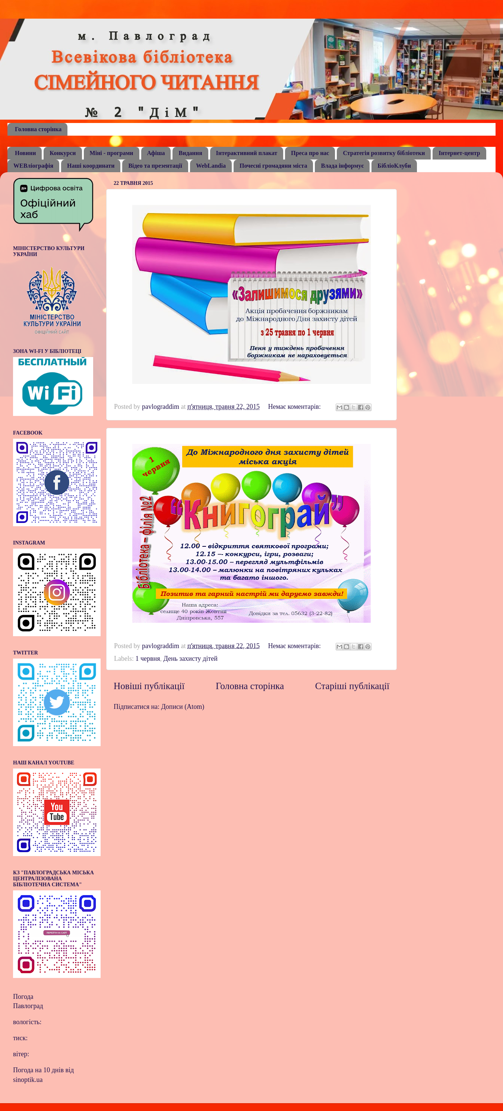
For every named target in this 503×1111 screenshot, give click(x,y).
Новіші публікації (149, 686)
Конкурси (63, 153)
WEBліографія (33, 165)
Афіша (156, 153)
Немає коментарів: (295, 406)
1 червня (147, 658)
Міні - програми (111, 153)
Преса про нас (310, 153)
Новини (25, 153)
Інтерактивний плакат (247, 153)
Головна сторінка (38, 129)
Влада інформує (342, 165)
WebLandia (211, 165)
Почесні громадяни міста (273, 165)
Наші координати (90, 165)
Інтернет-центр (459, 153)
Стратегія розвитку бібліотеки (384, 153)
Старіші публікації (352, 686)
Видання (190, 153)
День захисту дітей (190, 658)
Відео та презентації (155, 165)
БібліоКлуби (394, 165)
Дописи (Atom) (183, 706)
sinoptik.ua (28, 1079)
